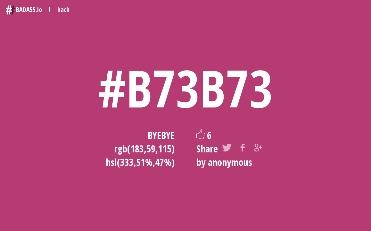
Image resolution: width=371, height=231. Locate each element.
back (63, 9)
